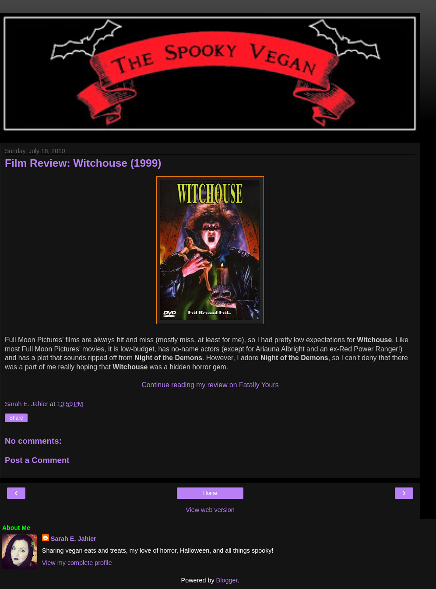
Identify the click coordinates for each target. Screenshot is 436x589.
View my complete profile (77, 562)
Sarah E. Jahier (73, 538)
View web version (210, 509)
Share (16, 418)
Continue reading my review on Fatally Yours (209, 385)
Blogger (227, 580)
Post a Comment (37, 460)
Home (210, 493)
